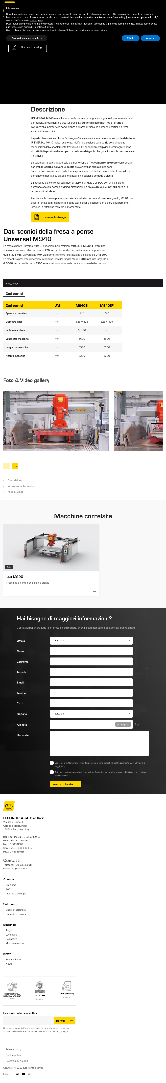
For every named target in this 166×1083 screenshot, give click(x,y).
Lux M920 (14, 576)
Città (20, 703)
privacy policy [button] (102, 14)
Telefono (22, 693)
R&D (8, 889)
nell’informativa (61, 775)
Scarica (39, 999)
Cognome (22, 661)
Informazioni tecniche (21, 486)
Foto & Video (16, 491)
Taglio (9, 930)
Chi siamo (11, 884)
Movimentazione (15, 943)
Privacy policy (59, 1031)
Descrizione (15, 480)
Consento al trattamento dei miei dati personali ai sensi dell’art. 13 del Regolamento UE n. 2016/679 (100, 764)
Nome (20, 651)
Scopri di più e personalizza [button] (27, 38)
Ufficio (21, 640)
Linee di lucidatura (16, 909)
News (9, 963)
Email (20, 682)
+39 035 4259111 (23, 864)
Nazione (22, 713)
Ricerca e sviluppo (16, 893)
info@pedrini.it (19, 868)
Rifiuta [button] (130, 38)
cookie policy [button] (36, 20)
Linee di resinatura (16, 914)
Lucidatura (11, 934)
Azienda (21, 672)
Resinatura (11, 939)
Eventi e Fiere (13, 959)
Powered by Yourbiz (17, 1060)
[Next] (15, 466)
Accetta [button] (150, 38)
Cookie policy (13, 1055)
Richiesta (23, 735)
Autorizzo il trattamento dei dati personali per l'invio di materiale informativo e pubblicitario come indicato (100, 774)
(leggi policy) (60, 766)
